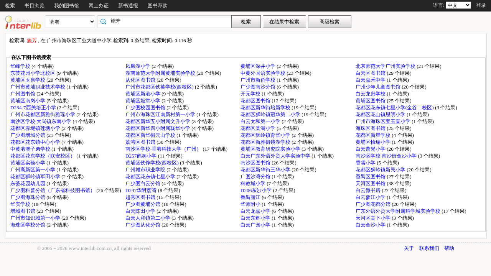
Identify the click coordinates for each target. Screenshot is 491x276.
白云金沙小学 (371, 225)
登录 (481, 5)
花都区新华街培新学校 (266, 107)
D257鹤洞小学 (141, 156)
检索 (10, 5)
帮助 (449, 248)
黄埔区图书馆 (371, 101)
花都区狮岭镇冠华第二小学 (271, 114)
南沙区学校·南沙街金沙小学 (387, 156)
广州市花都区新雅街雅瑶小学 (43, 114)
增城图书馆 (23, 211)
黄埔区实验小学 (28, 163)
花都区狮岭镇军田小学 (35, 176)
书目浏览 (34, 5)
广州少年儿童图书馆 (379, 87)
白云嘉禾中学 (371, 80)
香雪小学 (366, 163)
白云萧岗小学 (371, 149)
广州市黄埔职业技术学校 (38, 87)
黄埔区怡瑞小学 (374, 142)
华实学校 (20, 204)
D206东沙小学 (257, 190)
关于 (409, 248)
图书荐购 (158, 5)
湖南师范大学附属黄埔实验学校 (160, 73)
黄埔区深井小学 (259, 66)
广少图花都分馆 (374, 204)
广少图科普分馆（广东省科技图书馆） (53, 190)
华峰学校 (20, 66)
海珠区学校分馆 (28, 225)
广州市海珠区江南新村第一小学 (160, 114)
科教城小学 (254, 183)
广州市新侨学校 (259, 80)
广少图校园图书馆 (145, 107)
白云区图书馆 (371, 73)
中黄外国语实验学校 (264, 73)
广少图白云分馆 (143, 183)
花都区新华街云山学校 (150, 135)
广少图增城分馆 (28, 135)
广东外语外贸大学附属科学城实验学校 (399, 211)
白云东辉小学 (256, 218)
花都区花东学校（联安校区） (43, 156)
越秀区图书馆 (141, 197)
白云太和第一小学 (261, 121)
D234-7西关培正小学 (33, 107)
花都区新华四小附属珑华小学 (158, 128)
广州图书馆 (23, 94)
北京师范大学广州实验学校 (386, 66)
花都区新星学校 (374, 135)
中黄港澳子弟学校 (30, 149)
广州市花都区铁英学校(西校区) (160, 87)
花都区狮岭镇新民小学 (381, 169)
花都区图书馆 (256, 101)
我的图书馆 (66, 5)
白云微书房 (369, 190)
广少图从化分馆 (143, 225)
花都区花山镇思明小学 (381, 114)
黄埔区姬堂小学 (143, 101)
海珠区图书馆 (371, 128)
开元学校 (251, 94)
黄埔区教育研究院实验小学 (271, 149)
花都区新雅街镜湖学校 (266, 142)
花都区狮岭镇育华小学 (266, 135)
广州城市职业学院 (145, 169)
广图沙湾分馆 (256, 176)
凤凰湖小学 (138, 66)
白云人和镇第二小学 (148, 218)
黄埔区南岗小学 (28, 101)
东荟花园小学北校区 (33, 73)
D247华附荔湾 (141, 190)
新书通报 (128, 5)
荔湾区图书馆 (141, 142)
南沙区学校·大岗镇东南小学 (41, 121)
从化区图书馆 (141, 80)
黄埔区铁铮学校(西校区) (152, 163)
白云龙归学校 (371, 94)
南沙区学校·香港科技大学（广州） (164, 149)
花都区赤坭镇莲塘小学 (35, 128)
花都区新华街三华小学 (266, 169)
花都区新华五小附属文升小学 (158, 121)
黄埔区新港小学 (143, 94)
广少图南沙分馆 (259, 87)
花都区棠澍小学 (259, 128)
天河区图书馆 (371, 183)
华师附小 (251, 204)
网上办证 (99, 5)
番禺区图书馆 (371, 176)
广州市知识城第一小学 (35, 218)
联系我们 (429, 248)
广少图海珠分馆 (28, 197)
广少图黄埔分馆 (143, 204)
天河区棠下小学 (374, 218)
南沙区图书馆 (256, 163)
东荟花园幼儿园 (28, 183)
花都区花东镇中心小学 (35, 142)
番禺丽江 (251, 197)
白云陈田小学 (141, 211)
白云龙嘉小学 (256, 211)
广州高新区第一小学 (33, 169)
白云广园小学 (256, 225)
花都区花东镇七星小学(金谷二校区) (395, 107)
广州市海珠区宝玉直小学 (384, 121)
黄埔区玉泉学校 (28, 80)
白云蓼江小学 (371, 197)
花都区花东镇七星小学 (150, 176)
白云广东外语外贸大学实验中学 (276, 156)
